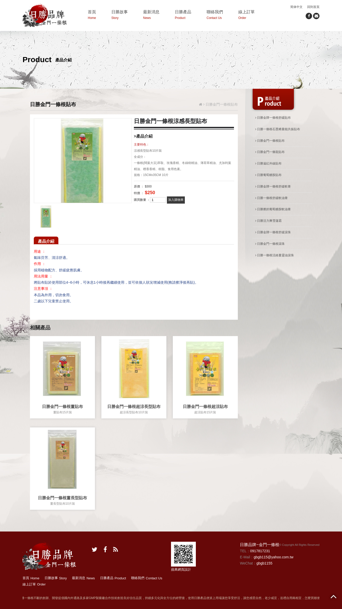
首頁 (92, 15)
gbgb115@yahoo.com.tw (273, 557)
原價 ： (139, 186)
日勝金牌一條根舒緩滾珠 (273, 232)
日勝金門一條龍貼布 (270, 152)
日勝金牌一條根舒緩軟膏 (273, 186)
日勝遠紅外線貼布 (268, 163)
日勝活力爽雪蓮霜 (268, 221)
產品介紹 (46, 241)
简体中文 (296, 7)
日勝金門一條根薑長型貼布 (62, 498)
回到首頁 (313, 7)
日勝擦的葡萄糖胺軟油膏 (273, 209)
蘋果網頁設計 (181, 569)
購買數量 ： (142, 200)
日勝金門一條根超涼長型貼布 (134, 406)
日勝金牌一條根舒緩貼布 (273, 117)
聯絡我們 (215, 15)
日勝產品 (183, 15)
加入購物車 (176, 200)
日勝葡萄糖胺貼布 (268, 175)
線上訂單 (246, 15)
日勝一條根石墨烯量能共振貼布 (277, 129)
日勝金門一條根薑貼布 (62, 406)
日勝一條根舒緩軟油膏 (271, 198)
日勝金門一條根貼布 (270, 140)
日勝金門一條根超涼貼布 (205, 406)
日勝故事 (119, 15)
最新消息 (151, 15)
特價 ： (139, 193)
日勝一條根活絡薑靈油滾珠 (274, 255)
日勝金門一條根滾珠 (270, 244)
